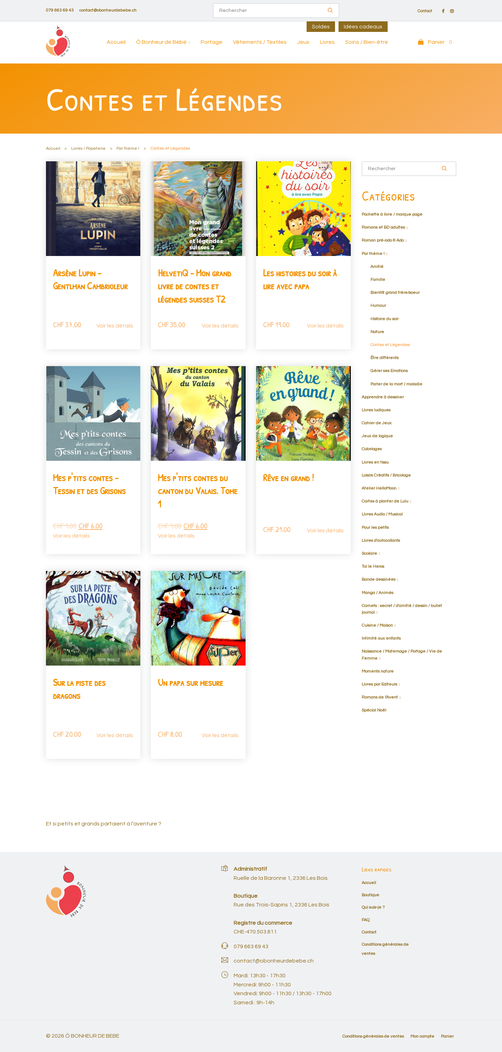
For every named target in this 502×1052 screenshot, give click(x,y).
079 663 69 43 (60, 10)
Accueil (116, 42)
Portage (211, 42)
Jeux (303, 42)
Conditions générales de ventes (373, 1036)
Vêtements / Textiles (260, 42)
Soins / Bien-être (366, 42)
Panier (447, 1036)
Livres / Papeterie (88, 148)
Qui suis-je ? (373, 907)
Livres (327, 42)
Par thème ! (127, 148)
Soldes (321, 26)
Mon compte (422, 1036)
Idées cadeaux (363, 26)
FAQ (365, 920)
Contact (424, 11)
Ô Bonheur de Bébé (161, 42)
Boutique (370, 895)
